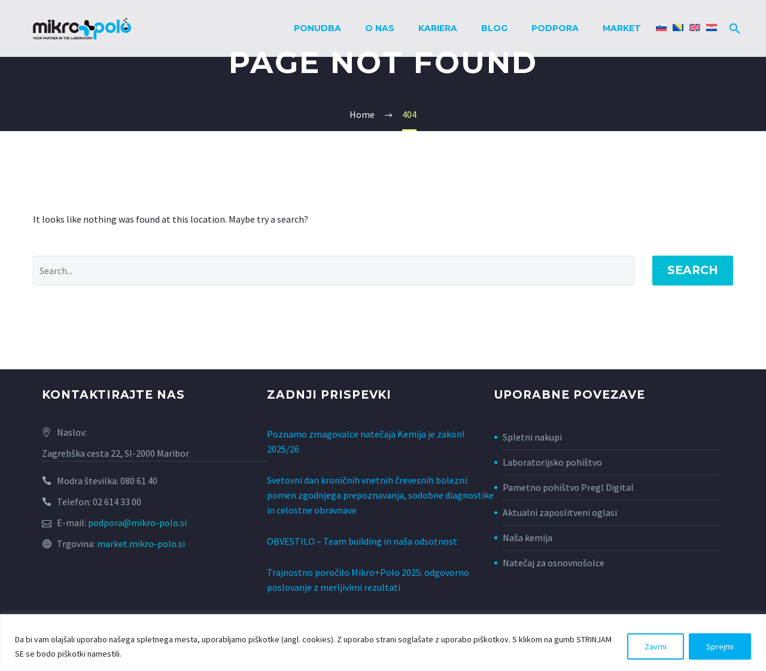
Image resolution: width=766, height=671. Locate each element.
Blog (494, 28)
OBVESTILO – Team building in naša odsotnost (362, 535)
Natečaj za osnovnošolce (553, 563)
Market (622, 28)
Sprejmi (720, 646)
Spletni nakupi (532, 437)
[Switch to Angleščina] (694, 28)
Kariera (437, 28)
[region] (383, 642)
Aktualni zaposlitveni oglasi (560, 512)
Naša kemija (527, 538)
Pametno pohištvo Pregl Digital (568, 487)
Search (692, 270)
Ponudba (317, 28)
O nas (379, 28)
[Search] (732, 28)
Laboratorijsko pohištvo (552, 462)
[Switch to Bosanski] (678, 28)
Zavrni (656, 646)
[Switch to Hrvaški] (711, 28)
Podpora (555, 28)
